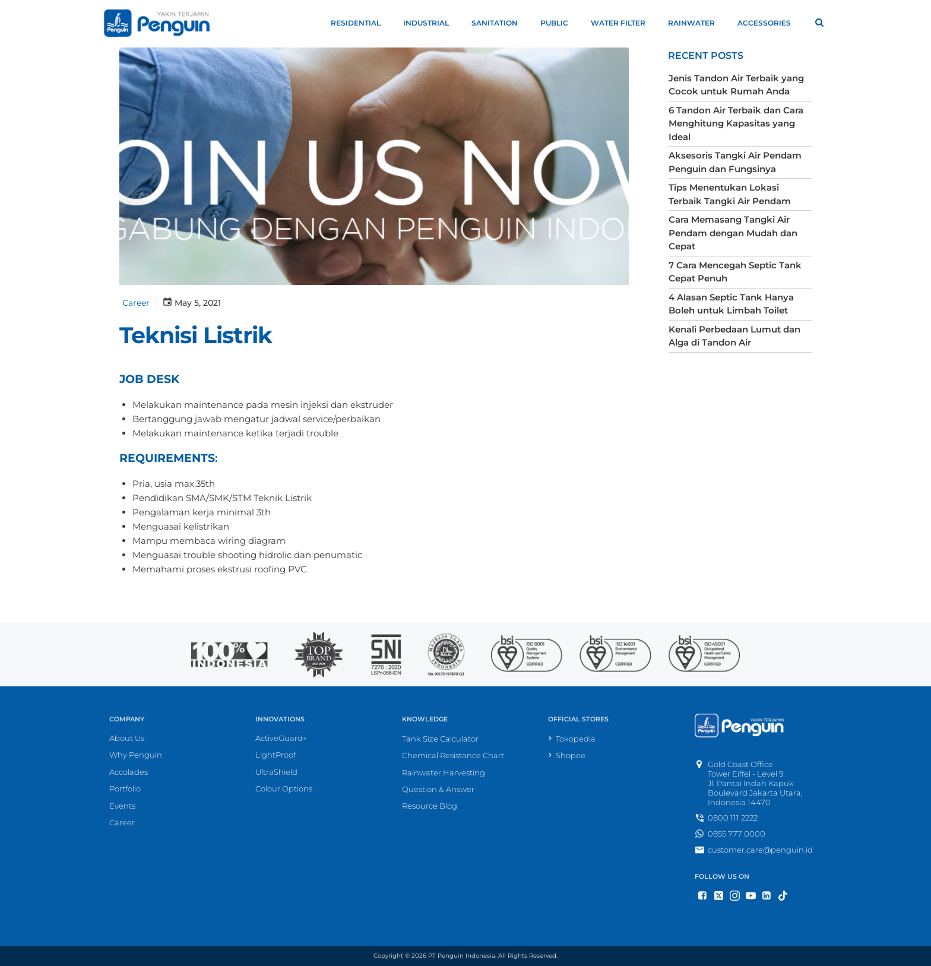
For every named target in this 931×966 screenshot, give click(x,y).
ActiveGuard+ (281, 738)
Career (134, 303)
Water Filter (623, 22)
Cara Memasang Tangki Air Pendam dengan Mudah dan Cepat (731, 231)
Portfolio (125, 789)
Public (559, 22)
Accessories (769, 22)
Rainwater (697, 22)
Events (122, 806)
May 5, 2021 (189, 302)
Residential (361, 22)
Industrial (431, 22)
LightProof (275, 756)
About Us (126, 738)
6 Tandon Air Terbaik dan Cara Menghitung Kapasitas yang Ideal (734, 122)
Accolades (128, 772)
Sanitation (499, 22)
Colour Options (283, 789)
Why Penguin (135, 756)
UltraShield (276, 772)
